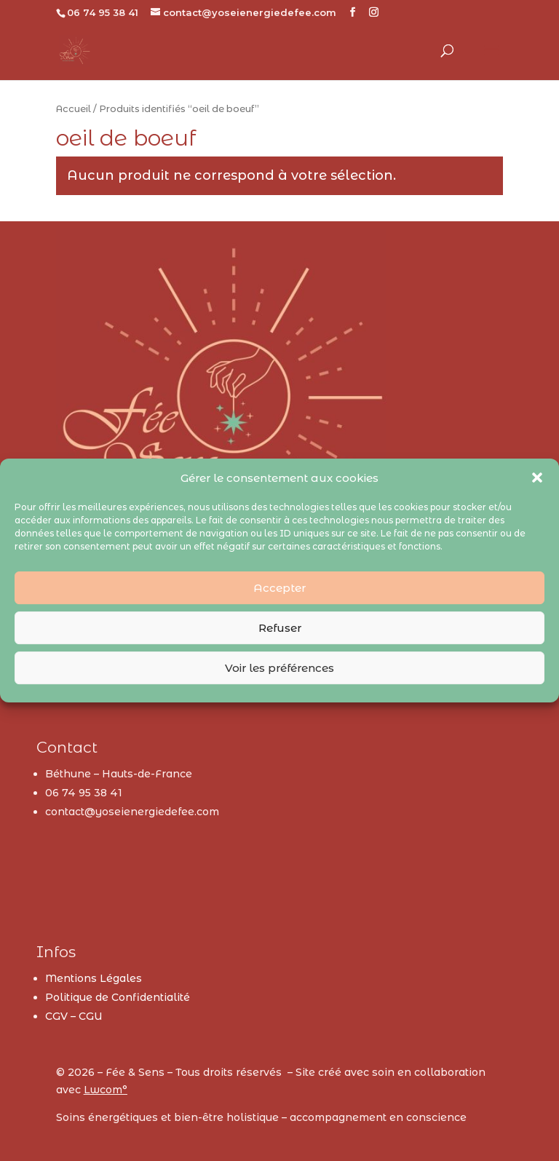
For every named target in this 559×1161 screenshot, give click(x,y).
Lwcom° (105, 1089)
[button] (537, 477)
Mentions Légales (93, 978)
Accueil (73, 108)
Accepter (279, 588)
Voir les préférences (279, 668)
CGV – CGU (74, 1016)
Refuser (279, 628)
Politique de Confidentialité (117, 997)
